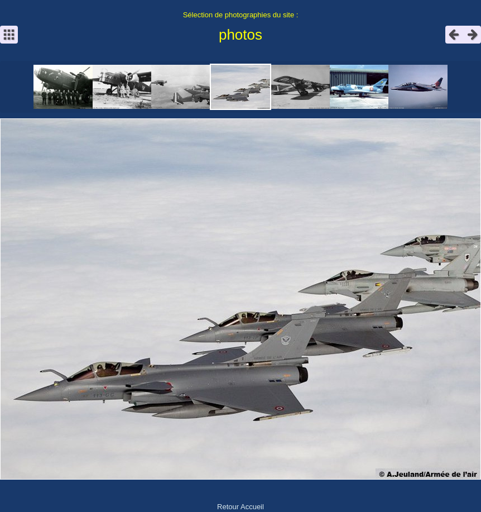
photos (240, 34)
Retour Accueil (240, 507)
